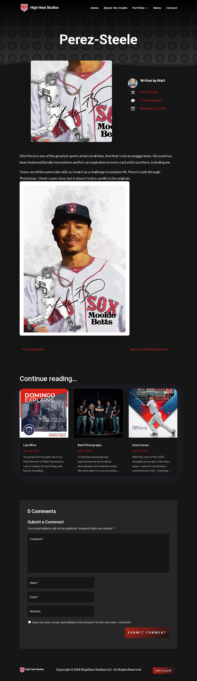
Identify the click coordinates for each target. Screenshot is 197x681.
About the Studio (115, 8)
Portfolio (138, 8)
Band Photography (89, 445)
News (157, 8)
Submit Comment (147, 632)
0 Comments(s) (151, 100)
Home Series (140, 445)
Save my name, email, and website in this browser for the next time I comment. (81, 622)
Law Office (29, 445)
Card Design (149, 92)
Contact (171, 8)
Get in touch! (163, 670)
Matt (161, 80)
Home (95, 8)
